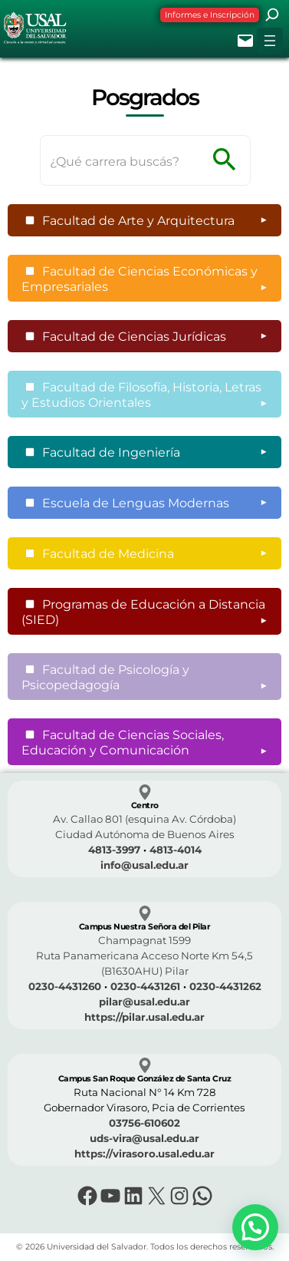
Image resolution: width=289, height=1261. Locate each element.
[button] (255, 1227)
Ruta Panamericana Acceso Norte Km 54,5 (144, 955)
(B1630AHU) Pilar (145, 971)
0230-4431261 (145, 986)
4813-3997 (114, 849)
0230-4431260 (64, 986)
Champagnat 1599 (144, 940)
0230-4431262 (225, 986)
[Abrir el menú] (270, 41)
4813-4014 (175, 849)
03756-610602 (144, 1123)
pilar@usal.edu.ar (144, 1001)
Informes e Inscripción (210, 15)
